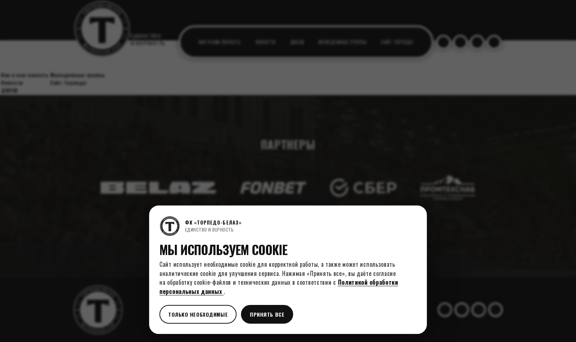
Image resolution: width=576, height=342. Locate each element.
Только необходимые (198, 314)
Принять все (267, 314)
